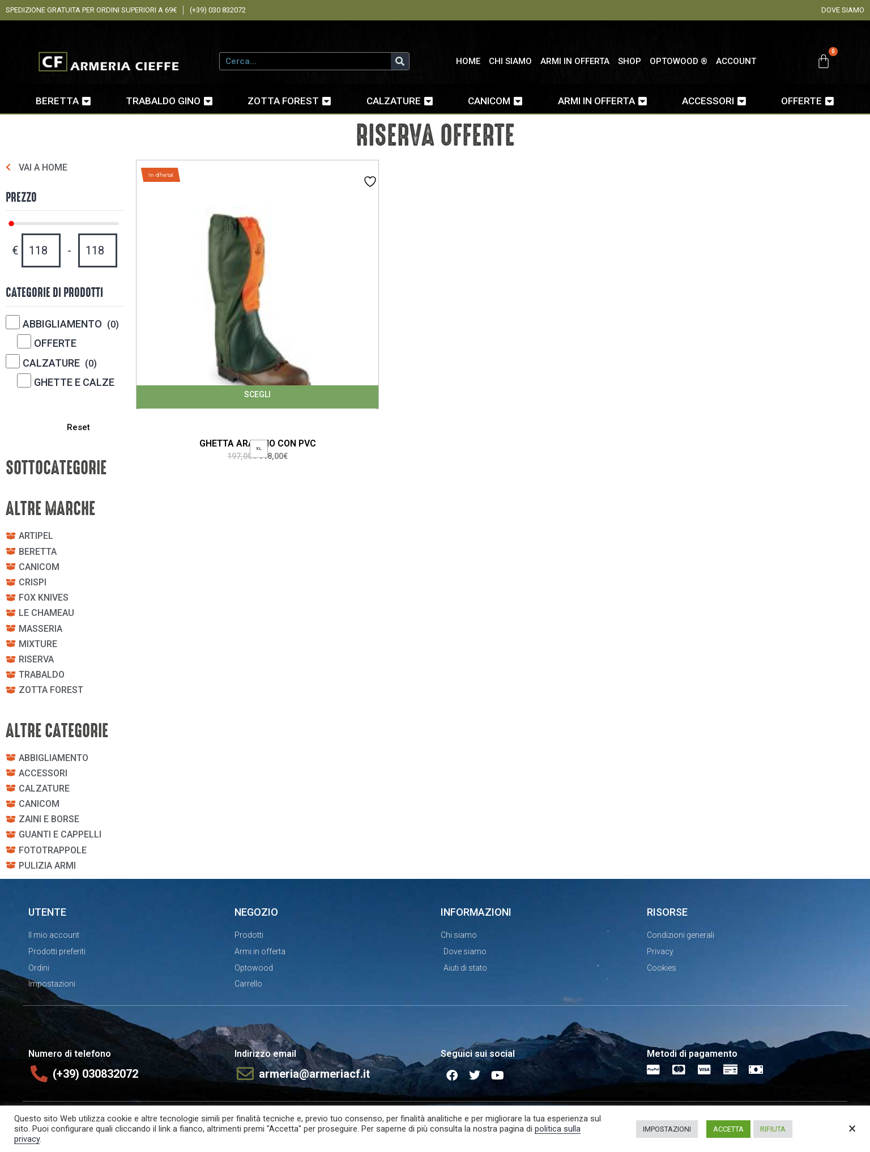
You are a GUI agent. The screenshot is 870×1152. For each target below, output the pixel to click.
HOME (468, 61)
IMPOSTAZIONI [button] (667, 1129)
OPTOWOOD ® (678, 61)
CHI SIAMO (510, 61)
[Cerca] (400, 61)
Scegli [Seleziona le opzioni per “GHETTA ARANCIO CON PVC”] (257, 394)
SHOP (629, 61)
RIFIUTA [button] (773, 1129)
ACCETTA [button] (728, 1129)
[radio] (258, 448)
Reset (76, 427)
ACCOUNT (736, 61)
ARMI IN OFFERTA (574, 61)
